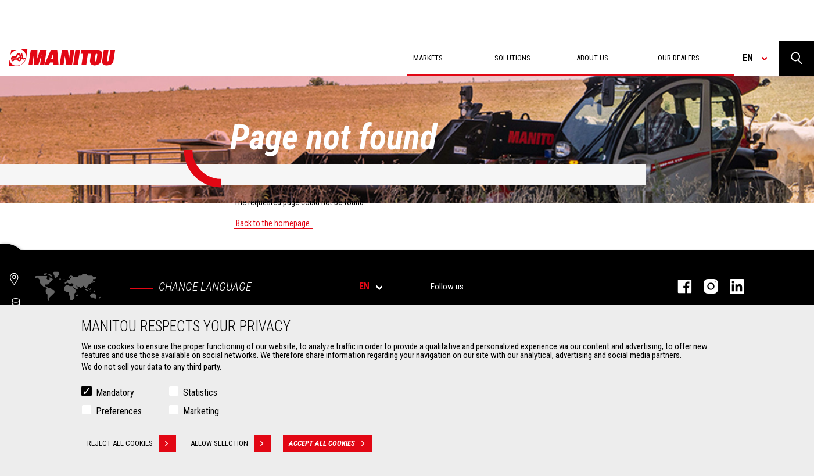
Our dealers (679, 57)
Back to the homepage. (273, 223)
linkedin (731, 286)
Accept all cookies (330, 444)
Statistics (200, 393)
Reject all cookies (131, 444)
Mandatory (115, 393)
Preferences (119, 412)
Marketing (201, 412)
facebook (679, 286)
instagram (705, 286)
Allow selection (231, 444)
